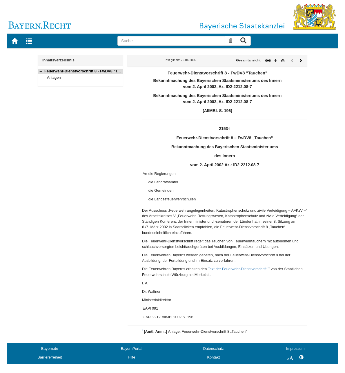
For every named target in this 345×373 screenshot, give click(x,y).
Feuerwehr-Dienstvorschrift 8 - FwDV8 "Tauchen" (88, 71)
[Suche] (171, 41)
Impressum (295, 348)
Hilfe (131, 357)
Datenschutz (213, 348)
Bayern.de (49, 348)
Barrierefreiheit (49, 357)
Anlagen (54, 77)
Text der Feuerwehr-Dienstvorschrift (237, 269)
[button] (40, 71)
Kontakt (213, 357)
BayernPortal (131, 348)
